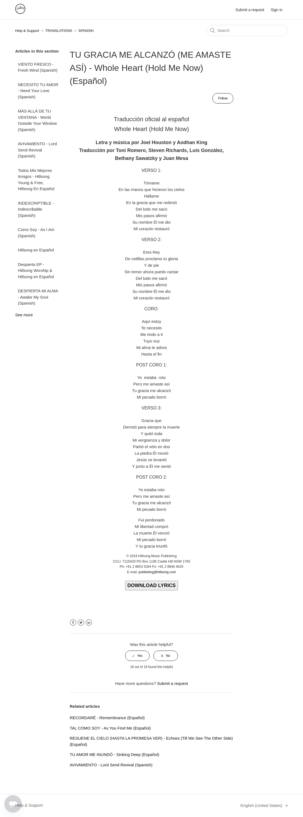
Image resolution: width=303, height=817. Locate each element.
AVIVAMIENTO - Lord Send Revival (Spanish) (37, 149)
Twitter (81, 622)
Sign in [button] (277, 10)
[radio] (137, 656)
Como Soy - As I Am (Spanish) (36, 232)
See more (24, 314)
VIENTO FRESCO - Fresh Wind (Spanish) (37, 67)
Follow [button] (223, 98)
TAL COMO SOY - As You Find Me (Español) (110, 728)
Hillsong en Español (36, 250)
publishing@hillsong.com (157, 572)
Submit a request (249, 10)
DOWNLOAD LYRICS (151, 585)
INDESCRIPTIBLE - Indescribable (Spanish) (36, 209)
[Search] (247, 30)
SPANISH (86, 31)
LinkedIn (88, 622)
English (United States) (261, 805)
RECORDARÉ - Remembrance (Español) (107, 717)
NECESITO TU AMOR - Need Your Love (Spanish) (38, 90)
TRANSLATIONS (58, 31)
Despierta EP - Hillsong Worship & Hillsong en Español (36, 270)
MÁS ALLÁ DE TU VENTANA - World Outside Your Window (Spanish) (37, 120)
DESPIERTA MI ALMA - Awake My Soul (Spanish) (38, 296)
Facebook (73, 622)
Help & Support (27, 31)
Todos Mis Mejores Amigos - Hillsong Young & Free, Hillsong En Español (36, 179)
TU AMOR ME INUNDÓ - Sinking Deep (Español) (114, 754)
